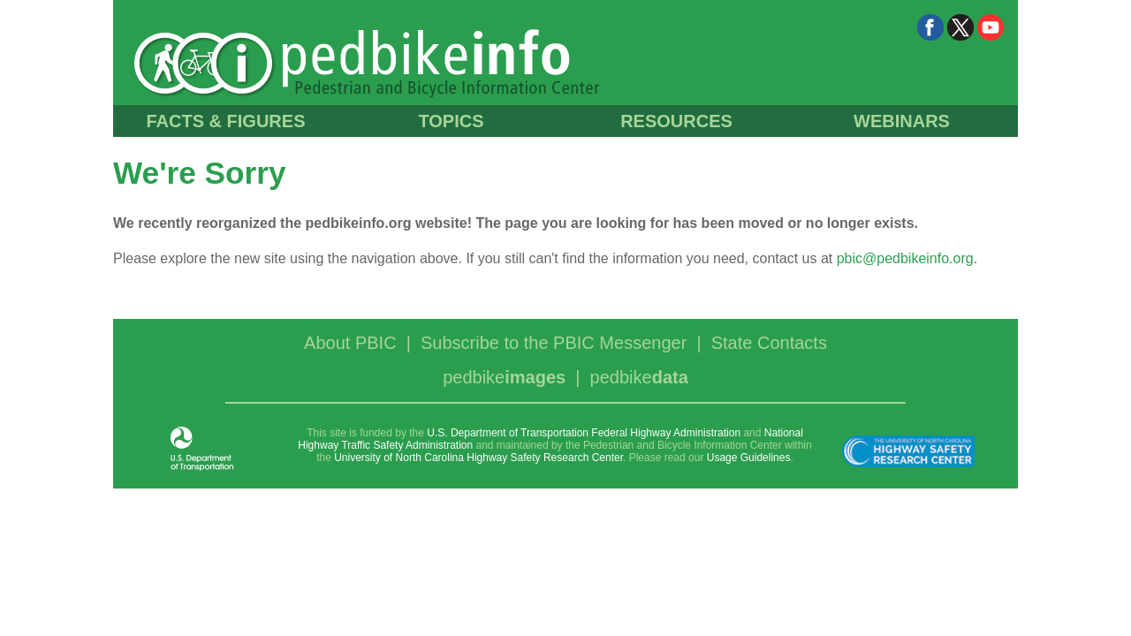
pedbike (504, 377)
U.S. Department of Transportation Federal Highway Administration (583, 433)
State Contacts (769, 342)
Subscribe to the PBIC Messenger (554, 342)
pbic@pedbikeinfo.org (905, 258)
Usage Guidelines (749, 457)
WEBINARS (902, 121)
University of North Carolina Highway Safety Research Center (478, 457)
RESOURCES (676, 121)
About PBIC (350, 342)
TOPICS (450, 121)
